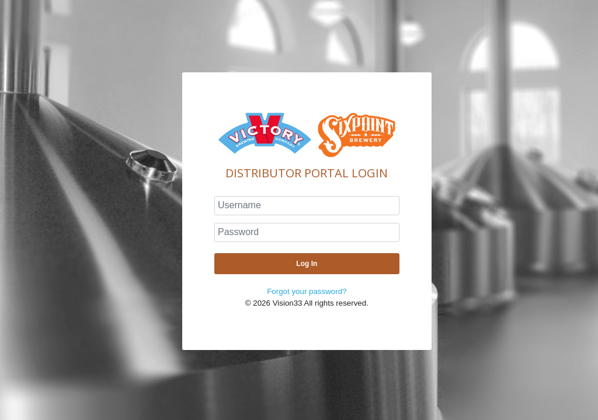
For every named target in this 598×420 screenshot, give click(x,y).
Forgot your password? (306, 291)
